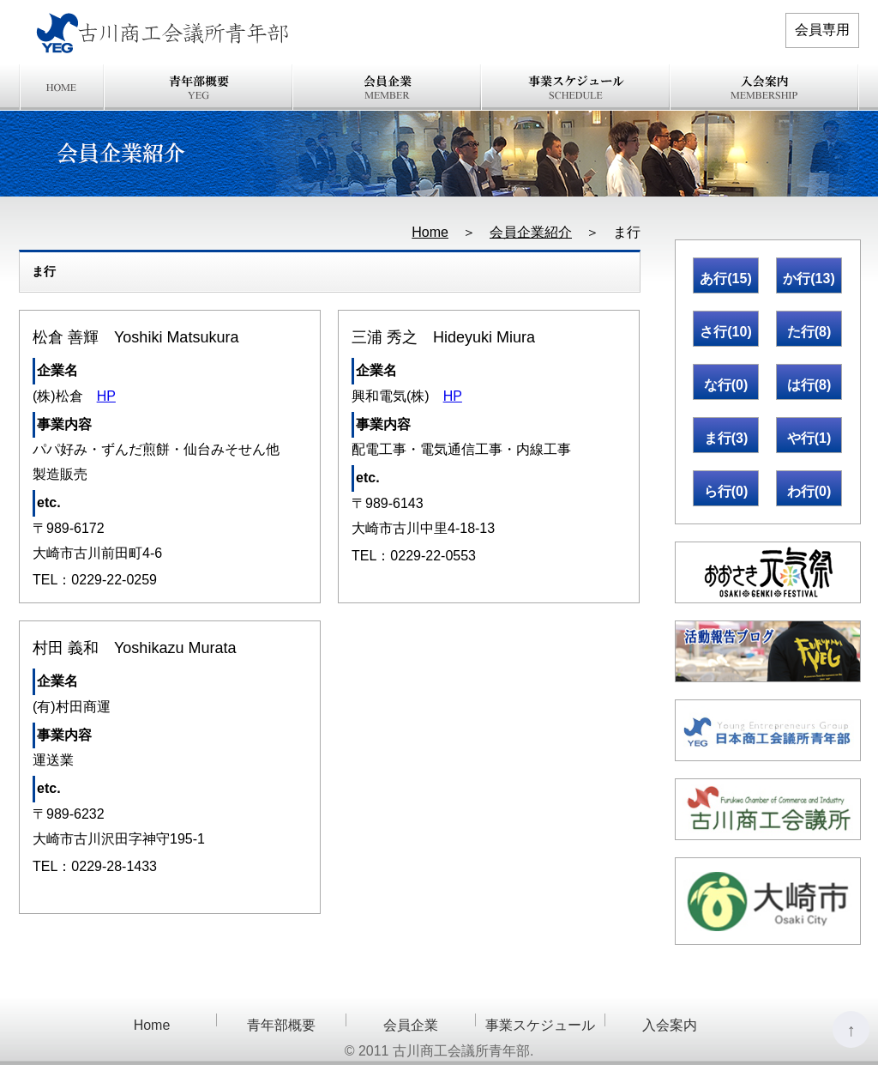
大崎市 (768, 901)
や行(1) (809, 438)
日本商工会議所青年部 (768, 730)
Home (62, 87)
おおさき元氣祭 (768, 572)
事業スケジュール (576, 87)
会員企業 (387, 87)
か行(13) (808, 278)
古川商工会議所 (768, 809)
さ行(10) (725, 331)
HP (106, 396)
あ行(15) (725, 278)
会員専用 (822, 29)
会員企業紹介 (531, 232)
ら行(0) (726, 491)
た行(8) (809, 331)
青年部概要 (199, 87)
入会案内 (765, 87)
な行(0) (726, 385)
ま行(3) (726, 438)
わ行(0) (809, 491)
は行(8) (809, 385)
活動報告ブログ (768, 651)
